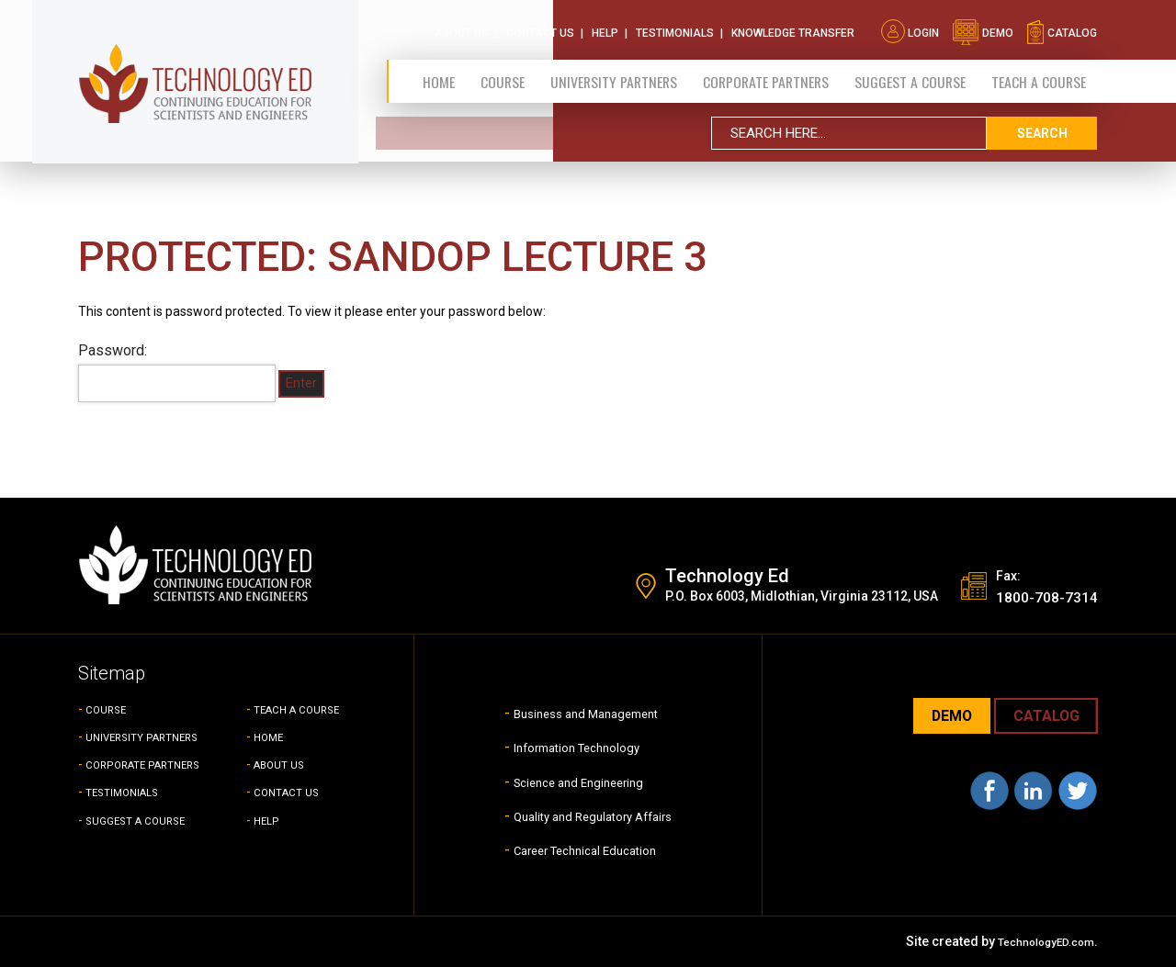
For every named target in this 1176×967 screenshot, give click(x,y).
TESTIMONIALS (130, 791)
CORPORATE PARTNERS (763, 75)
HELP (269, 820)
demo (982, 27)
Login (910, 27)
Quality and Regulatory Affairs (592, 815)
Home (438, 75)
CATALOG (1040, 716)
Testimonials (675, 27)
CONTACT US (293, 791)
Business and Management (584, 712)
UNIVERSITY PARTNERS (154, 736)
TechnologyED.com (1036, 941)
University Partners (608, 75)
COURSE (110, 709)
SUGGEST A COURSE (909, 75)
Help (605, 27)
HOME (271, 736)
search (1041, 127)
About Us (462, 27)
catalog (1061, 27)
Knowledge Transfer (792, 27)
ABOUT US (285, 764)
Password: (177, 372)
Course (497, 75)
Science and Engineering (575, 781)
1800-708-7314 (1036, 596)
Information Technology (572, 746)
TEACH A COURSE (1039, 75)
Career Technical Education (584, 849)
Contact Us (540, 27)
